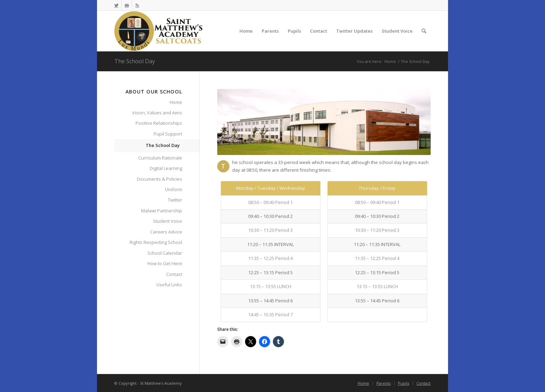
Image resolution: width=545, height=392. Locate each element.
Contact (174, 274)
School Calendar (164, 253)
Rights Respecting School (156, 242)
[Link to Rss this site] (137, 5)
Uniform (173, 189)
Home (176, 102)
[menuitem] (246, 31)
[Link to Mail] (127, 5)
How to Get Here (164, 263)
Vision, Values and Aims (157, 112)
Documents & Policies (159, 179)
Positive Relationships (159, 123)
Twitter (175, 200)
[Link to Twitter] (116, 5)
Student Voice (167, 221)
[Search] (424, 31)
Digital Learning (166, 168)
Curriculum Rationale (160, 158)
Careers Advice (166, 232)
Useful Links (169, 284)
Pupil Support (168, 134)
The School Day (134, 61)
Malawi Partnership (161, 210)
